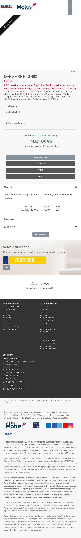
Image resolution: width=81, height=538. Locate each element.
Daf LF (43, 312)
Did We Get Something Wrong (18, 361)
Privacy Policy (11, 370)
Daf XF (43, 335)
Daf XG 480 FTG (48, 340)
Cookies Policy (11, 364)
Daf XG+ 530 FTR (48, 349)
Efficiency (40, 226)
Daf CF (43, 309)
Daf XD (6, 320)
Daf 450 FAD (46, 306)
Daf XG (6, 323)
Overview (41, 187)
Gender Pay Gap (11, 378)
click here (22, 467)
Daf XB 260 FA (47, 318)
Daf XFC (7, 318)
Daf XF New (9, 309)
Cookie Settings (12, 367)
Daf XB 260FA (46, 320)
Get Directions (41, 234)
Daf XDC (7, 312)
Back (73, 71)
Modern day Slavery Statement (14, 381)
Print (40, 170)
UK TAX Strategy (12, 385)
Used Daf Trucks (48, 304)
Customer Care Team (14, 372)
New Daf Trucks (11, 304)
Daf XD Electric (11, 306)
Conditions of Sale (13, 375)
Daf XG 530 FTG (48, 343)
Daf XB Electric (11, 326)
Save (40, 176)
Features (40, 219)
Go (6, 267)
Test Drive (40, 163)
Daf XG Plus (9, 329)
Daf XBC (44, 323)
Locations (8, 355)
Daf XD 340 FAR (48, 329)
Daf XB (6, 315)
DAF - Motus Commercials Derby (41, 135)
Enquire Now (40, 157)
